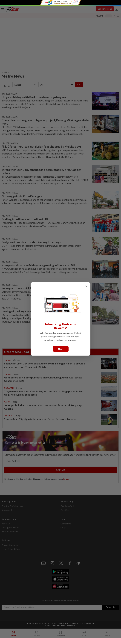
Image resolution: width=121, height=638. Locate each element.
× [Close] (86, 286)
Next (60, 348)
